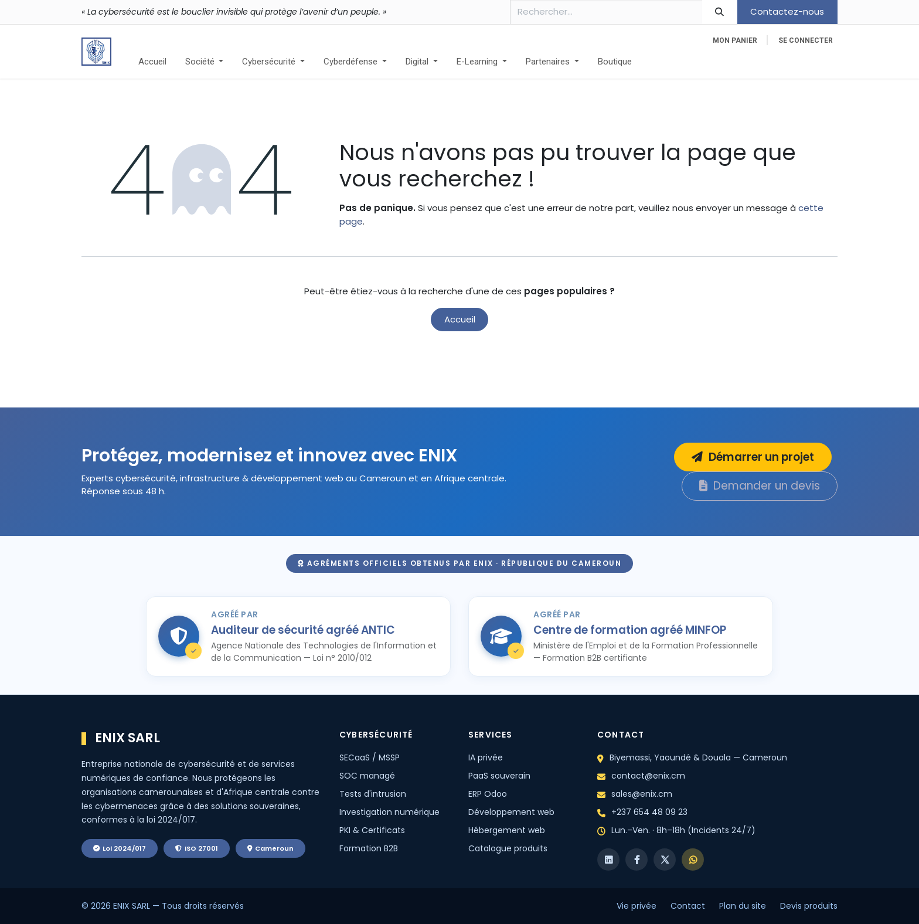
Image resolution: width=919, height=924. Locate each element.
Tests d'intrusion (372, 794)
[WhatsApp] (693, 859)
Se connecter (805, 40)
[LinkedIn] (608, 859)
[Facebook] (636, 859)
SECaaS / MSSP (369, 757)
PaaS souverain (499, 776)
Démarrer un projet (753, 457)
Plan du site (742, 906)
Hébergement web (506, 830)
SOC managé (367, 776)
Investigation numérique (389, 812)
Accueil (459, 319)
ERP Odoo (487, 794)
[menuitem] (152, 61)
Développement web (511, 812)
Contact (687, 906)
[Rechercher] (719, 12)
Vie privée (636, 906)
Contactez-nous (787, 11)
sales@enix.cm (641, 794)
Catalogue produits (507, 848)
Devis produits (809, 906)
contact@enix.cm (648, 776)
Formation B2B (368, 848)
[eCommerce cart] (735, 40)
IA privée (485, 757)
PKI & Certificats (372, 830)
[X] (664, 859)
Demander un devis (759, 486)
